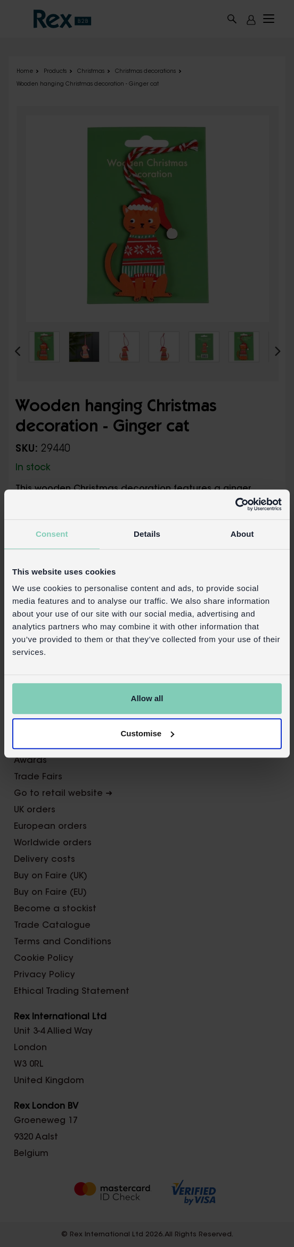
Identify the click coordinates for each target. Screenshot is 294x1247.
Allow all (147, 698)
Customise (147, 733)
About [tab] (242, 533)
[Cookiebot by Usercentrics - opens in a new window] (235, 504)
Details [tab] (147, 533)
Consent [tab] (52, 533)
